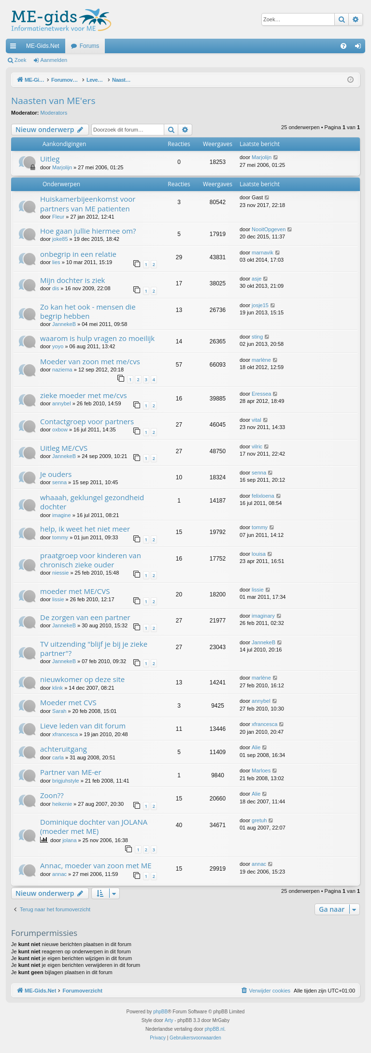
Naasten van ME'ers (53, 100)
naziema (62, 369)
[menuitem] (343, 46)
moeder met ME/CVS (75, 591)
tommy (60, 537)
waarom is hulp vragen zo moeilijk (97, 338)
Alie (256, 747)
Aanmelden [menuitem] (360, 48)
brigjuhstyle (65, 781)
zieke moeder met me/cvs (83, 395)
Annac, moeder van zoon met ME (96, 865)
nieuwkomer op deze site (82, 679)
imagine (61, 515)
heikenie (62, 804)
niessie (60, 573)
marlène (261, 360)
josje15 (260, 305)
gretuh (259, 820)
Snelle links (15, 48)
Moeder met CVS (68, 702)
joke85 (60, 239)
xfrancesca (65, 734)
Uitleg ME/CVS (63, 448)
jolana (69, 840)
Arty (169, 1020)
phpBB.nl (215, 1029)
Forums (90, 46)
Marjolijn (62, 167)
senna (59, 482)
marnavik (262, 252)
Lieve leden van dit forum (83, 725)
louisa (259, 554)
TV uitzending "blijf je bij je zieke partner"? (93, 648)
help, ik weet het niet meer (85, 529)
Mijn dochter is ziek (72, 280)
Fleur (58, 217)
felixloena (263, 496)
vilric (257, 446)
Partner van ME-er (70, 772)
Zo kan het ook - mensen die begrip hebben (88, 311)
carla (58, 757)
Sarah (59, 711)
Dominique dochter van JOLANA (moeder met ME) (93, 826)
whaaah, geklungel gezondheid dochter (92, 501)
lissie (58, 599)
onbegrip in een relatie (78, 254)
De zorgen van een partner (85, 617)
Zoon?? (52, 795)
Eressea (261, 394)
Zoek (20, 60)
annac (59, 874)
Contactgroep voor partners (87, 421)
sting (257, 337)
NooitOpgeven (268, 229)
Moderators (54, 113)
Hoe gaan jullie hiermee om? (88, 231)
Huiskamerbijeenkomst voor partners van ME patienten (88, 203)
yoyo (57, 346)
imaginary (263, 616)
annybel (61, 403)
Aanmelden (54, 60)
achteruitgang (63, 749)
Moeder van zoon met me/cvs (90, 361)
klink (57, 688)
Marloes (261, 770)
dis (55, 288)
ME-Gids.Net (42, 46)
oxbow (60, 429)
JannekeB (64, 324)
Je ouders (55, 474)
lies (56, 262)
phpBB (160, 1011)
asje (256, 279)
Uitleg (49, 158)
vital (256, 420)
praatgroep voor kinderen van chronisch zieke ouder (90, 559)
